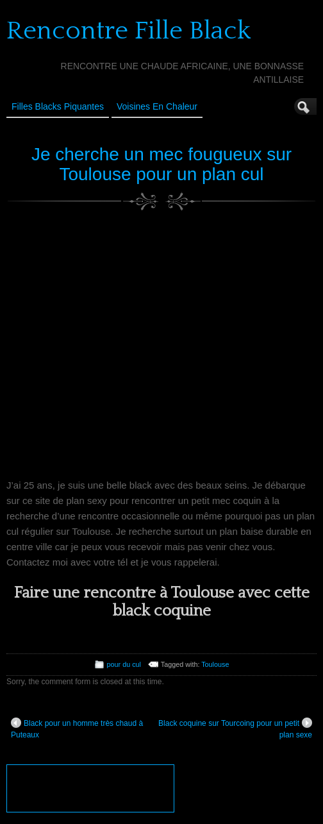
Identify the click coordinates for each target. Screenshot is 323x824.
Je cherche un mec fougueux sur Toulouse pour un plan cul (161, 164)
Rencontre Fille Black (128, 31)
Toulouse (215, 664)
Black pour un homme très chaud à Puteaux (77, 728)
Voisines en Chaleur (157, 106)
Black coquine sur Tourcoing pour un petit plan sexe (235, 728)
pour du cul (124, 664)
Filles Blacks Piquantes (58, 106)
